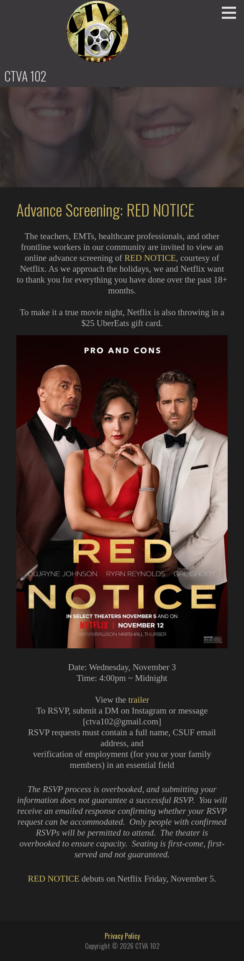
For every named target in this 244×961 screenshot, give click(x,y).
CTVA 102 (25, 75)
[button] (232, 12)
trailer (138, 699)
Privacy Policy (122, 936)
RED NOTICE (150, 258)
